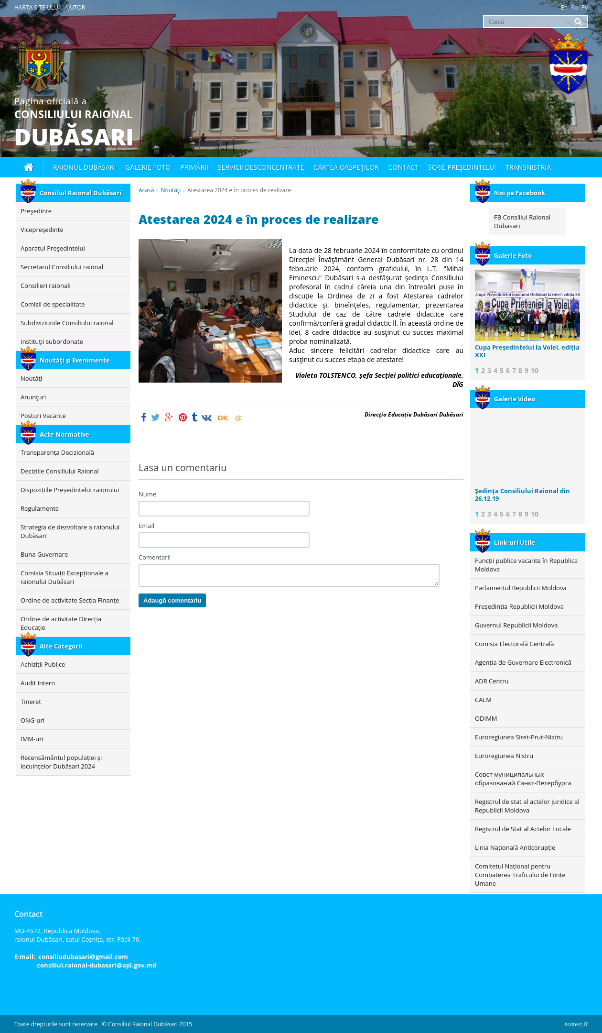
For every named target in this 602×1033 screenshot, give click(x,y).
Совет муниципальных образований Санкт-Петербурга (523, 778)
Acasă (146, 190)
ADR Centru (491, 681)
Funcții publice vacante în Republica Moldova (526, 564)
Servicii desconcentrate (261, 167)
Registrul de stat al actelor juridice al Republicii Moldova (527, 805)
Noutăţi (171, 190)
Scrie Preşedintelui (462, 167)
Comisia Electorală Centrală (514, 643)
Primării (194, 167)
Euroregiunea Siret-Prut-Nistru (519, 737)
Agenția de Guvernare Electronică (523, 662)
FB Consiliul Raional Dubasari (522, 221)
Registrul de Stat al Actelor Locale (523, 828)
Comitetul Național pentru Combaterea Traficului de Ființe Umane (520, 875)
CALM (483, 699)
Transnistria (528, 167)
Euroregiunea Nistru (504, 755)
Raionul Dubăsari (84, 167)
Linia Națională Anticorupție (515, 847)
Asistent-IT (576, 1024)
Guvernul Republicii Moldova (516, 625)
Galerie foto (148, 167)
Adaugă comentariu (172, 600)
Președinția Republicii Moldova (519, 606)
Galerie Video (505, 399)
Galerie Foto (503, 255)
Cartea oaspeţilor (345, 167)
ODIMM (486, 718)
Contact (403, 167)
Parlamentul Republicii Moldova (521, 587)
